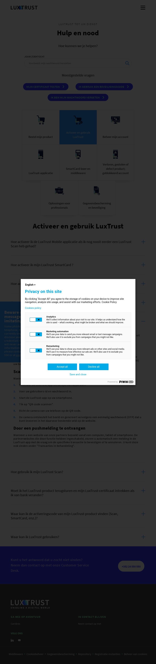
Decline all (94, 366)
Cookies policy (33, 308)
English (30, 284)
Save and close (78, 374)
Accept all (62, 366)
